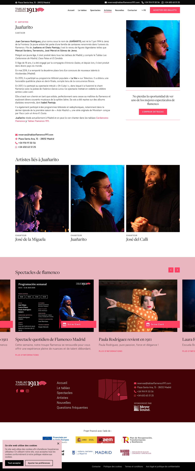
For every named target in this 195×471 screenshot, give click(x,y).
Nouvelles (119, 10)
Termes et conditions (134, 466)
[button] (177, 269)
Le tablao (82, 10)
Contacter (132, 10)
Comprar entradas (153, 112)
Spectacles (95, 10)
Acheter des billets (165, 10)
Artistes (108, 10)
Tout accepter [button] (14, 463)
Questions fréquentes (72, 407)
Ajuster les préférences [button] (39, 463)
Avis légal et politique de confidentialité (163, 466)
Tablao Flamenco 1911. (38, 121)
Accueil (71, 10)
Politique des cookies (113, 466)
